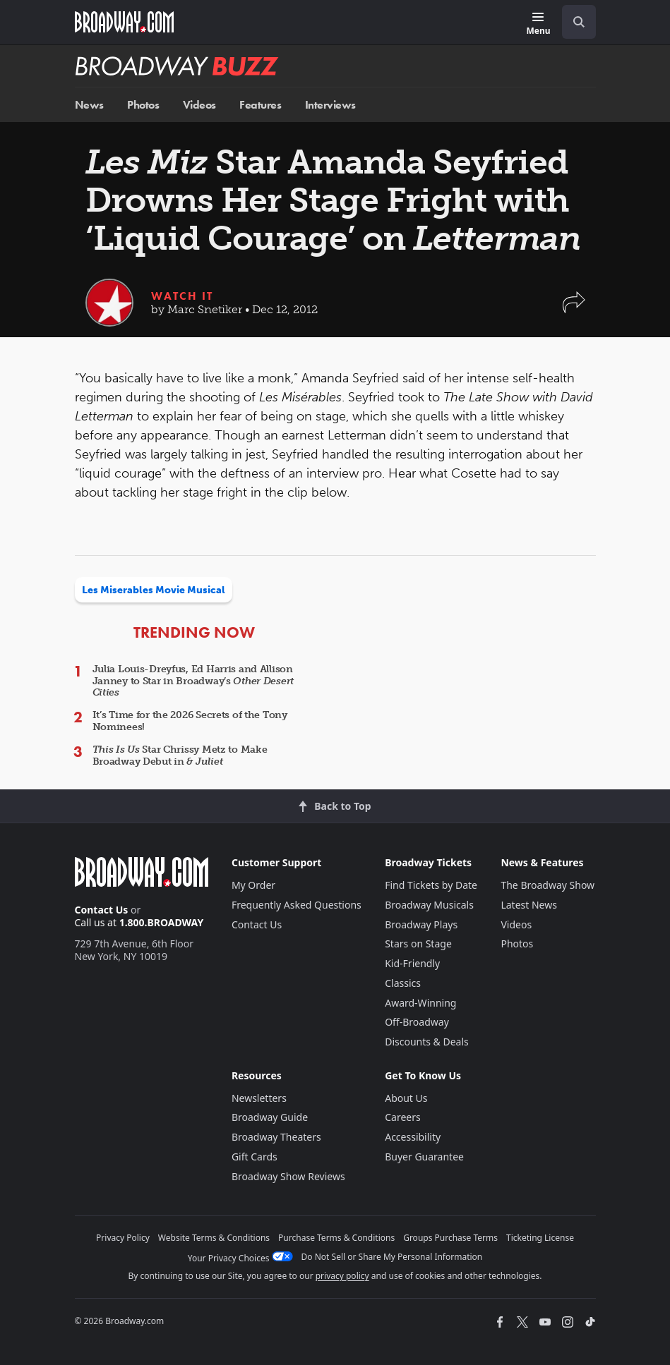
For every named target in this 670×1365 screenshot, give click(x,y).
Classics (403, 983)
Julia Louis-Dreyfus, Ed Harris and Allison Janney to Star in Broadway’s (193, 681)
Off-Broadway (417, 1022)
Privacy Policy (123, 1238)
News (89, 104)
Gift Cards (254, 1156)
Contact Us (101, 909)
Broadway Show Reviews (288, 1176)
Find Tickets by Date (431, 885)
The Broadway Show (547, 885)
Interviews (330, 104)
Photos (143, 104)
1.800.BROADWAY (161, 922)
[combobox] (573, 22)
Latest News (529, 904)
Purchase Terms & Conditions (336, 1238)
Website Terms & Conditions (214, 1238)
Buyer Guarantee (424, 1156)
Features (260, 104)
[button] (574, 309)
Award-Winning (420, 1002)
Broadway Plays (421, 924)
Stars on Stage (418, 943)
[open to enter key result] (579, 22)
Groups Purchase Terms (450, 1238)
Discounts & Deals (427, 1041)
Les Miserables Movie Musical (153, 590)
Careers (402, 1117)
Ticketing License (540, 1238)
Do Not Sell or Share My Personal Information (392, 1257)
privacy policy (342, 1276)
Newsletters (259, 1098)
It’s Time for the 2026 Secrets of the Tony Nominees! (189, 721)
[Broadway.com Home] (124, 21)
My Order (253, 885)
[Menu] (538, 24)
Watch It (182, 296)
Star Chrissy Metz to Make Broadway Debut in (180, 756)
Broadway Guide (270, 1117)
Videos (199, 104)
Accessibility (413, 1136)
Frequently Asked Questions (296, 904)
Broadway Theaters (276, 1136)
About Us (406, 1098)
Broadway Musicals (429, 904)
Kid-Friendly (412, 963)
